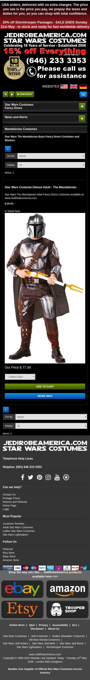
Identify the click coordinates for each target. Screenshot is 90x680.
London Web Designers (49, 661)
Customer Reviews (13, 523)
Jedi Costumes (39, 636)
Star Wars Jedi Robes (15, 643)
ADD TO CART (45, 386)
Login (6, 509)
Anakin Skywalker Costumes (68, 636)
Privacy (43, 625)
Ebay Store (9, 556)
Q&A (32, 625)
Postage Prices (11, 498)
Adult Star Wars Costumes (18, 527)
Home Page (9, 505)
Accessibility (60, 625)
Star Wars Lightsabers (15, 534)
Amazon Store (11, 560)
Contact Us (9, 494)
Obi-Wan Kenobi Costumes (44, 639)
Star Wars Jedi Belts (43, 643)
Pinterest (8, 549)
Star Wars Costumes (15, 636)
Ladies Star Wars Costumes (19, 530)
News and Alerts (16, 117)
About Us (53, 628)
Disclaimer (37, 628)
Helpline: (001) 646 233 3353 (22, 467)
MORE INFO (45, 396)
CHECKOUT (24, 94)
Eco (74, 625)
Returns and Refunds (15, 501)
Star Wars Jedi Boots (72, 643)
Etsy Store (9, 552)
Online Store (17, 625)
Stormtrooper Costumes (59, 647)
